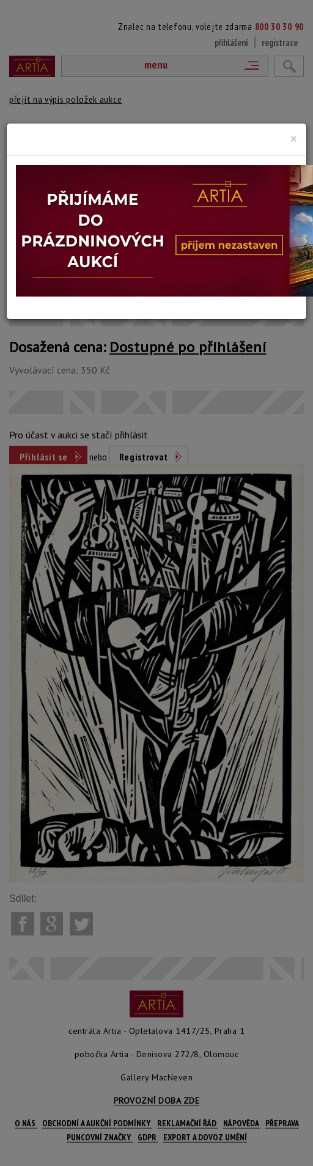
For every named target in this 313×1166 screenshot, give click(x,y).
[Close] (293, 138)
